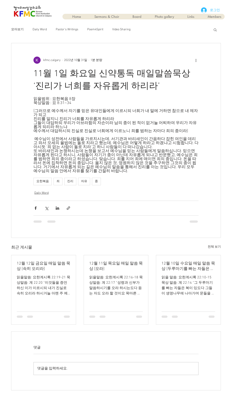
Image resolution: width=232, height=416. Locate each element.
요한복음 (42, 181)
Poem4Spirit (95, 29)
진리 (70, 181)
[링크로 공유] (68, 208)
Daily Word (40, 29)
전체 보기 (214, 247)
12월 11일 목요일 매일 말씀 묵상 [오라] (116, 266)
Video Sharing (121, 29)
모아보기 (17, 29)
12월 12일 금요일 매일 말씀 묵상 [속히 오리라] (43, 266)
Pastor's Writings (67, 29)
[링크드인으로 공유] (57, 208)
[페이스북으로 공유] (35, 208)
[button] (215, 29)
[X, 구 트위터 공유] (46, 208)
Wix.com (141, 401)
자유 (84, 181)
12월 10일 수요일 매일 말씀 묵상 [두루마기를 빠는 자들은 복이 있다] (188, 266)
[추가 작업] (196, 60)
